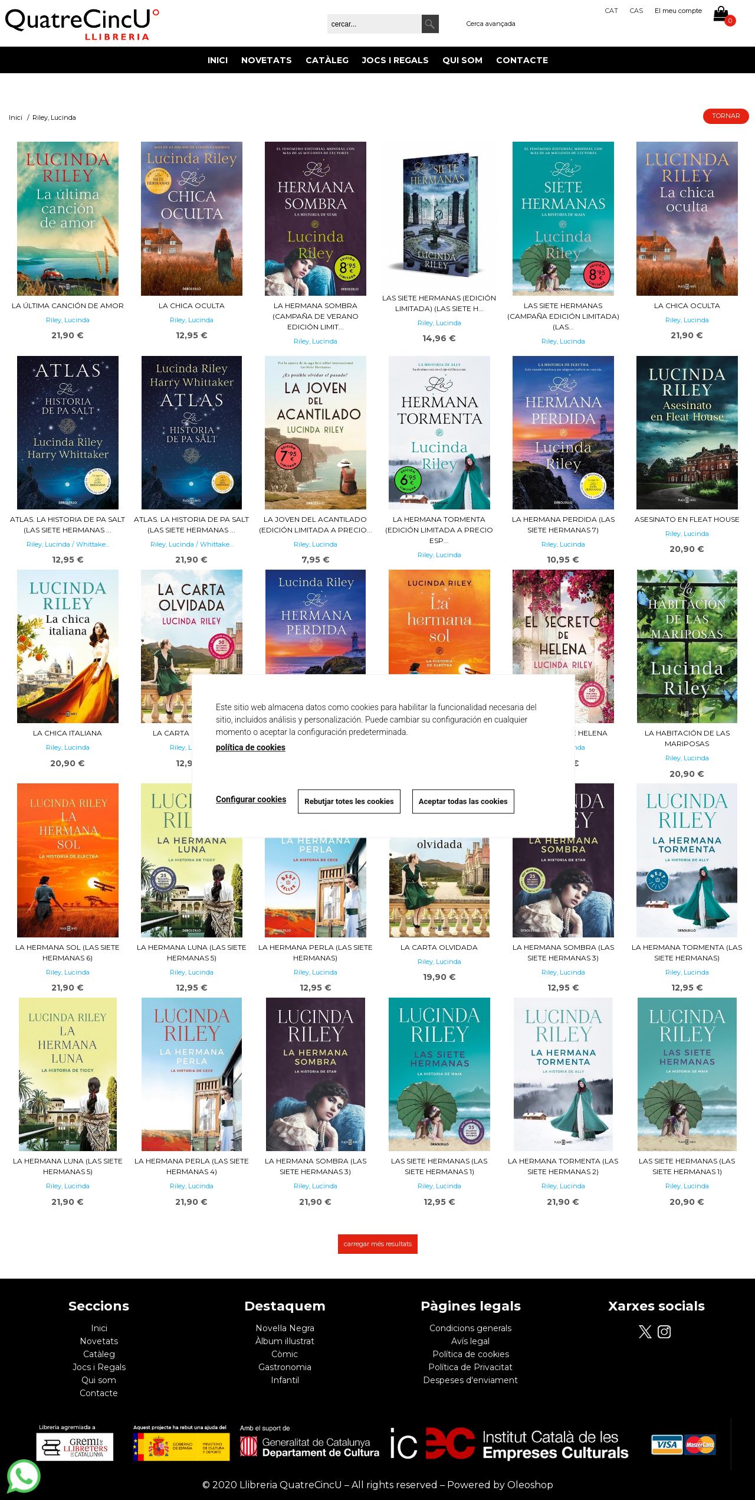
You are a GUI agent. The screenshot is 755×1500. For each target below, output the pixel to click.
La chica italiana (67, 732)
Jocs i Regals (395, 60)
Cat (611, 10)
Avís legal (470, 1341)
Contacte (522, 60)
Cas (636, 10)
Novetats (266, 60)
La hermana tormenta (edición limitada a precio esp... (439, 530)
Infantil (285, 1380)
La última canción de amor (68, 305)
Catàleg (327, 60)
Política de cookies (470, 1354)
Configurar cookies (251, 800)
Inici (218, 60)
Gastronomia (284, 1367)
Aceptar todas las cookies (463, 801)
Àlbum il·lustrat (284, 1341)
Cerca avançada (491, 23)
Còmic (284, 1354)
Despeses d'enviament (470, 1380)
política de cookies (250, 747)
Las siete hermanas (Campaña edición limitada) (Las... (563, 316)
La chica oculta (192, 305)
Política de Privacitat (470, 1367)
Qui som (462, 60)
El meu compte (678, 10)
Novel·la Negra (284, 1328)
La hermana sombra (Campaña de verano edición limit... (316, 316)
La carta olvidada (439, 947)
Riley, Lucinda (68, 320)
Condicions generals (470, 1328)
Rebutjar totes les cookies (348, 801)
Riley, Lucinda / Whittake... (68, 544)
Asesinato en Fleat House (687, 519)
